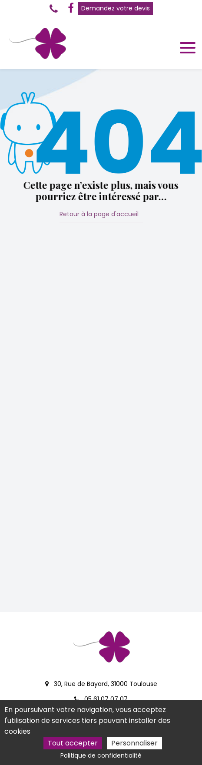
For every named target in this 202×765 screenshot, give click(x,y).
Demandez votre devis (115, 8)
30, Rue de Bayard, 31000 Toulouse (101, 683)
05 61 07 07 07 (101, 699)
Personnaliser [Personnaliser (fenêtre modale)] (134, 743)
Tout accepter (73, 743)
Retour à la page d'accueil (99, 214)
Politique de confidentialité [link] (101, 755)
